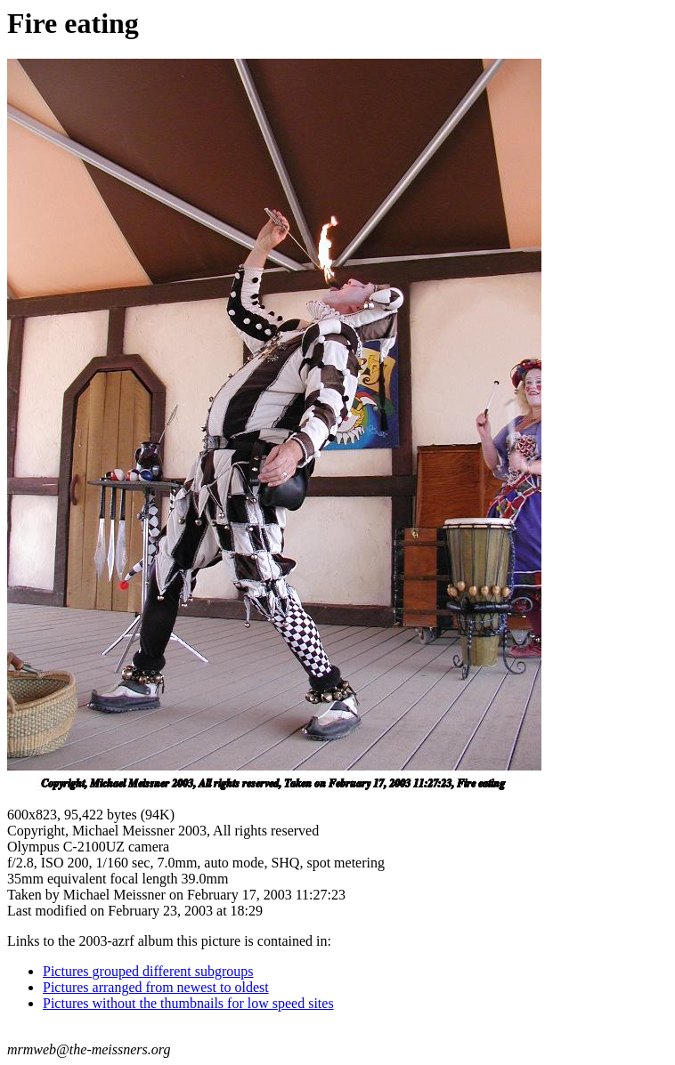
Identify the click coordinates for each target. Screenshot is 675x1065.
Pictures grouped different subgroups (148, 971)
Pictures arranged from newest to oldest (156, 987)
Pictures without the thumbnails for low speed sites (188, 1003)
